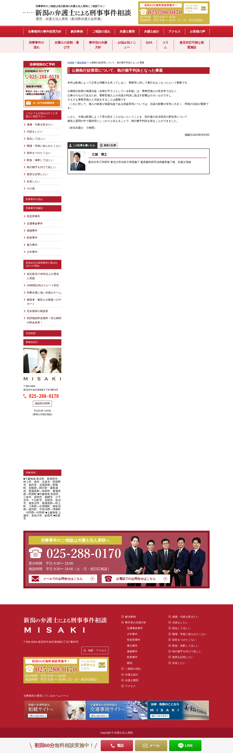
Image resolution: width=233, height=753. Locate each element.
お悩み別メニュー (127, 45)
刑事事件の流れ (36, 45)
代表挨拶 (31, 333)
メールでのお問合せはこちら (191, 8)
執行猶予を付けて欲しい (41, 167)
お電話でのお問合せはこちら (136, 578)
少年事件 (32, 251)
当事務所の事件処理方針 (44, 31)
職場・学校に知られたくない (44, 145)
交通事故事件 (35, 223)
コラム (165, 45)
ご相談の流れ (101, 31)
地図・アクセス (97, 650)
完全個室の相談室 (37, 311)
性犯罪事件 (33, 216)
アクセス (174, 31)
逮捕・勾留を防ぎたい (40, 124)
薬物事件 (32, 230)
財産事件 (32, 237)
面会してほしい (36, 138)
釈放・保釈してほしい (40, 160)
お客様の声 (197, 31)
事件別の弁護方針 (98, 45)
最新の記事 (110, 145)
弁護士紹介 (151, 31)
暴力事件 (32, 244)
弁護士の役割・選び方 (67, 45)
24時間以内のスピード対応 (43, 285)
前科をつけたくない (39, 152)
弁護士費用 (127, 31)
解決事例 (77, 31)
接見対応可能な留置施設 (192, 45)
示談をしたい (35, 131)
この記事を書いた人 (84, 145)
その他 (31, 188)
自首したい (33, 181)
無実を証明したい (37, 174)
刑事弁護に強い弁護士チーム (44, 292)
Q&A (149, 42)
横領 (129, 662)
